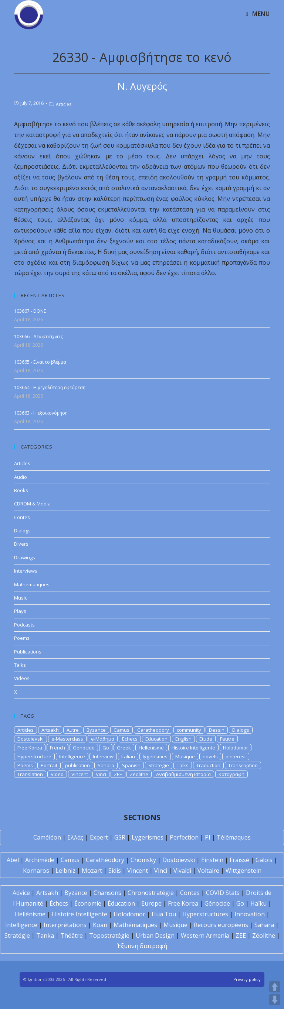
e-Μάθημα (102, 738)
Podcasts (24, 624)
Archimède (39, 860)
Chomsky (143, 860)
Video (57, 774)
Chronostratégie (151, 893)
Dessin (216, 730)
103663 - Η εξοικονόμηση (41, 413)
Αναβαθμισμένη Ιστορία (183, 774)
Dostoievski (30, 738)
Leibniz (65, 870)
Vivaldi (182, 870)
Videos (22, 678)
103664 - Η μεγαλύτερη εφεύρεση (49, 387)
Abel (13, 860)
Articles (63, 104)
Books (21, 490)
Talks (20, 665)
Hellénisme (30, 914)
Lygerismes (147, 837)
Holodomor (235, 747)
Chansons (107, 893)
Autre (73, 730)
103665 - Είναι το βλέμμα (40, 362)
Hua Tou (164, 914)
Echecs (130, 738)
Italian (128, 756)
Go (105, 747)
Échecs (59, 903)
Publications (27, 651)
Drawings (24, 557)
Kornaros (36, 870)
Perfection (184, 837)
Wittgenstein (243, 870)
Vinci (101, 774)
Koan (100, 925)
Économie (87, 903)
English (183, 738)
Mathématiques (135, 925)
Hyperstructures (205, 914)
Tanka (45, 935)
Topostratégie (109, 935)
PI (207, 837)
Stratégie (17, 935)
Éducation (121, 903)
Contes (22, 517)
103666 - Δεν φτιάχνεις (38, 336)
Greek (124, 747)
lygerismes (155, 756)
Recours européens (221, 925)
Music (20, 597)
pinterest (236, 756)
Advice (21, 893)
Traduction (208, 765)
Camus (121, 730)
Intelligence (72, 756)
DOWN (274, 999)
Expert (99, 837)
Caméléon (47, 837)
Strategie (158, 765)
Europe (151, 903)
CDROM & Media (32, 503)
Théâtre (71, 935)
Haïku (258, 903)
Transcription (243, 765)
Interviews (25, 570)
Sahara (106, 765)
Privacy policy (247, 979)
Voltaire (208, 870)
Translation (30, 774)
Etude (205, 738)
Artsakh (50, 730)
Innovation (249, 914)
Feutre (227, 738)
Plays (20, 611)
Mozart (92, 870)
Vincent (79, 774)
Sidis (114, 870)
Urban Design (155, 935)
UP (274, 986)
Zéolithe (263, 935)
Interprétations (65, 925)
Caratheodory (153, 730)
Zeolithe (139, 774)
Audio (20, 477)
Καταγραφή (231, 774)
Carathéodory (105, 860)
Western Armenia (205, 935)
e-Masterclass (67, 738)
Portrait (49, 765)
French (57, 747)
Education (156, 738)
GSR (119, 837)
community (189, 730)
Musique (185, 756)
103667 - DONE (30, 311)
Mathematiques (32, 584)
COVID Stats (223, 893)
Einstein (212, 860)
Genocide (84, 747)
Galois (264, 860)
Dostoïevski (178, 860)
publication (77, 765)
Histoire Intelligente (193, 747)
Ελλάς (75, 837)
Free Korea (29, 747)
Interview (103, 756)
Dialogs (22, 530)
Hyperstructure (34, 756)
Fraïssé (239, 860)
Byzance (96, 730)
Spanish (131, 765)
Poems (22, 638)
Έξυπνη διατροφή (142, 946)
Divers (21, 543)
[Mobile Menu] (258, 14)
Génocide (217, 903)
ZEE (118, 774)
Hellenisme (151, 747)
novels (210, 756)
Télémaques (234, 837)
